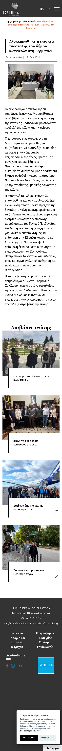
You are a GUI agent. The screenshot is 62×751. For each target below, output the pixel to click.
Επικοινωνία (45, 647)
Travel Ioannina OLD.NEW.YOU (11, 9)
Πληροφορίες (45, 633)
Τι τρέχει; (16, 647)
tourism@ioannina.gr (47, 623)
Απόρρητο (52, 748)
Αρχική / (11, 21)
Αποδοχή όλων (29, 738)
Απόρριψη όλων (47, 738)
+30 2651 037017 (31, 618)
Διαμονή (16, 642)
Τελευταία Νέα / (29, 21)
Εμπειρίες (45, 638)
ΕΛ (41, 8)
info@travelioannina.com (18, 623)
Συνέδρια (45, 642)
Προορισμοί (16, 638)
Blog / (18, 21)
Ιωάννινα (16, 633)
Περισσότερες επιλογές (30, 731)
